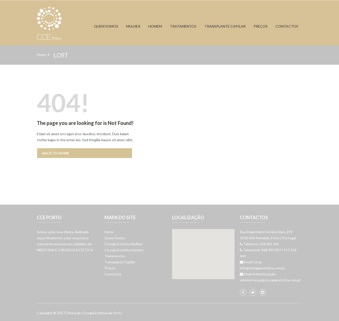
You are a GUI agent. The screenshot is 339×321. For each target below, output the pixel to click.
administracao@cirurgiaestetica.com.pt (270, 280)
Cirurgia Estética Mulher (123, 244)
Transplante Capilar (119, 262)
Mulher (133, 26)
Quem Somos (106, 26)
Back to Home (56, 153)
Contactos (287, 26)
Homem (155, 26)
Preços (261, 26)
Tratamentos (183, 26)
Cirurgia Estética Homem (123, 250)
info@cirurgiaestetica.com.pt (262, 268)
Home (41, 54)
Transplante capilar (225, 26)
